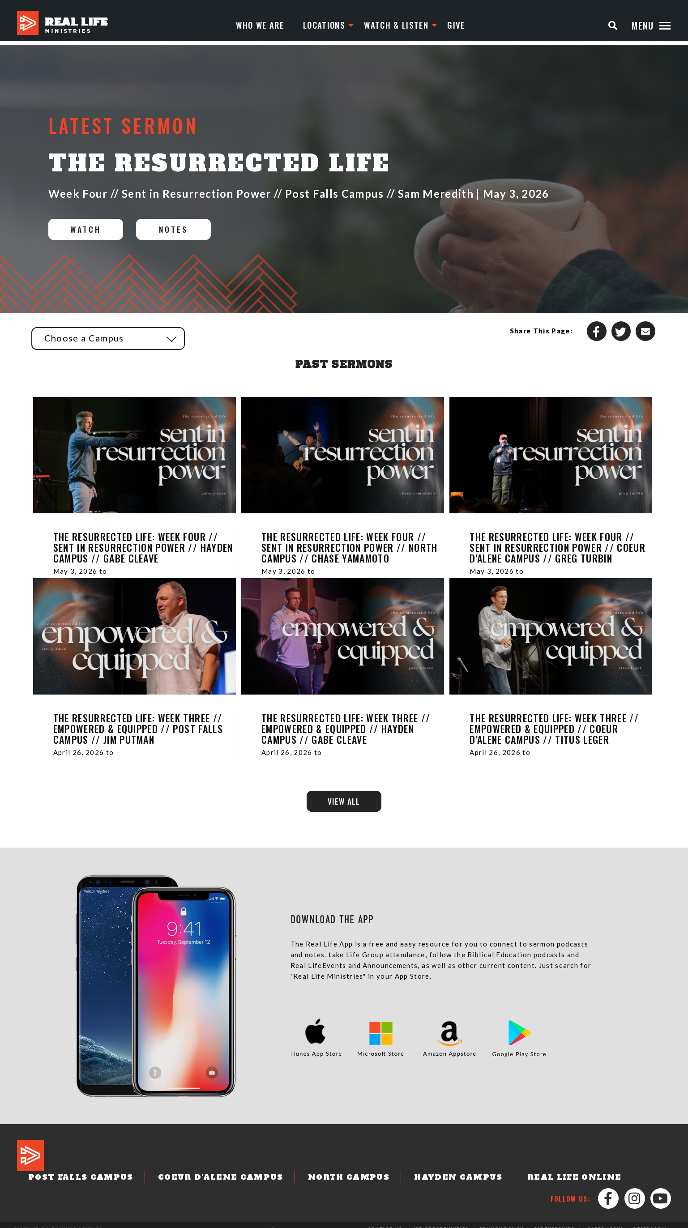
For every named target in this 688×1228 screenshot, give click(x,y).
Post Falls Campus (117, 1158)
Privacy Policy (501, 1220)
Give (453, 25)
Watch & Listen (392, 25)
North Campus (357, 1158)
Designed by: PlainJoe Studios (58, 1220)
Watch (90, 229)
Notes (187, 229)
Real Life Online (560, 1158)
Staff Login (649, 1220)
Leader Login (603, 1220)
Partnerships (554, 1220)
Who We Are (251, 25)
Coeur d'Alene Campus (242, 1158)
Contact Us (385, 1220)
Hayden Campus (456, 1158)
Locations (317, 25)
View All (344, 803)
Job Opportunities (442, 1220)
